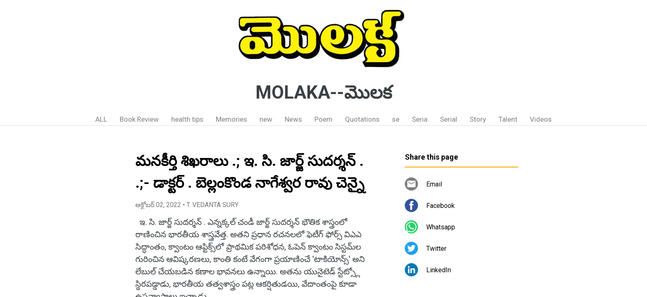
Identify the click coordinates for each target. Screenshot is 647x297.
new (266, 119)
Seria (419, 119)
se (395, 119)
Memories (231, 119)
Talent (507, 119)
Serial (448, 119)
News (293, 119)
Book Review (139, 119)
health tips (187, 119)
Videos (541, 119)
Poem (323, 119)
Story (478, 119)
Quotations (362, 119)
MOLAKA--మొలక (323, 92)
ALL (101, 119)
